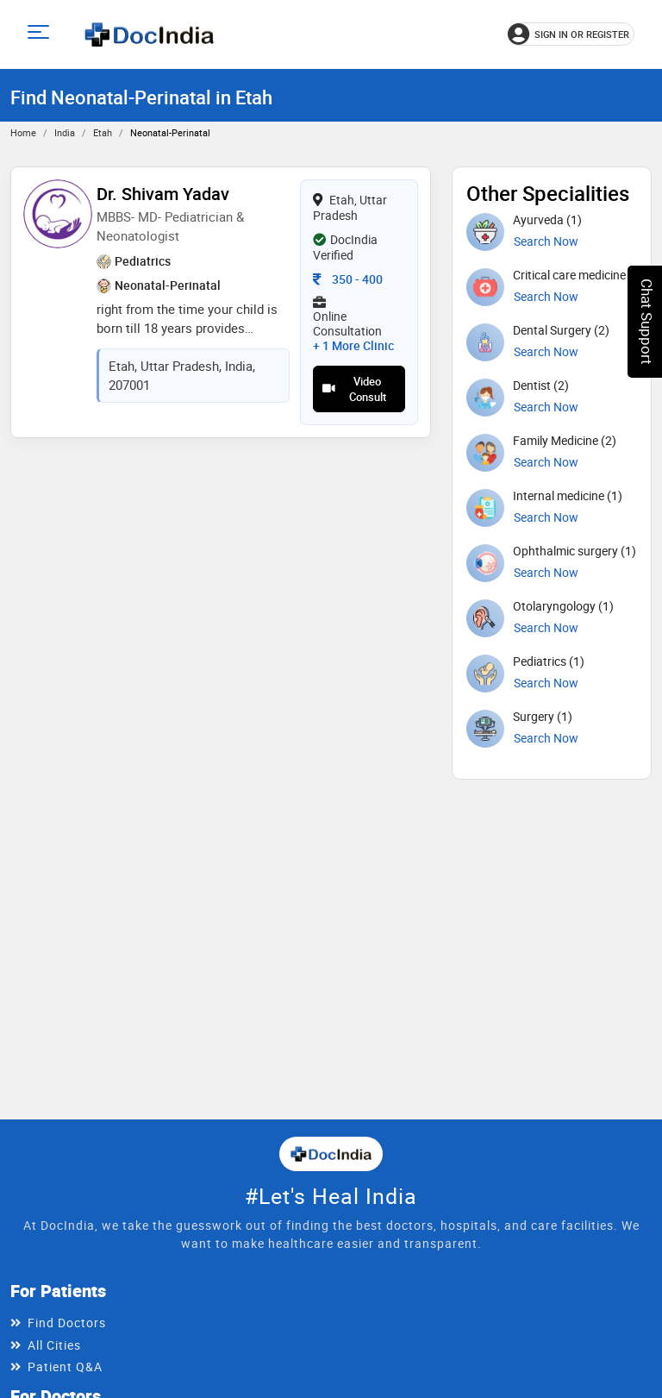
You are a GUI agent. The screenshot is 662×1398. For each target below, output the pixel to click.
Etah (102, 132)
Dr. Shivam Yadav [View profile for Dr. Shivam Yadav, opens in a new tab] (163, 193)
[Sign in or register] (571, 34)
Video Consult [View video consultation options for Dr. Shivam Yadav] (354, 388)
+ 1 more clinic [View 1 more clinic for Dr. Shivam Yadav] (353, 345)
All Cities (54, 1345)
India (64, 132)
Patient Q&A (65, 1366)
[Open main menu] (41, 34)
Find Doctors (67, 1322)
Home (23, 132)
